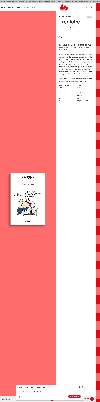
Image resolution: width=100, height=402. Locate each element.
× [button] (82, 387)
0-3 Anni (3, 7)
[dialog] (50, 392)
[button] (24, 397)
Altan (61, 28)
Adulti (33, 7)
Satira (69, 16)
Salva (89, 16)
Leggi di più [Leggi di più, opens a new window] (51, 392)
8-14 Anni (17, 7)
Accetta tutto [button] (74, 396)
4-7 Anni (10, 7)
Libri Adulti (62, 16)
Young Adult (26, 7)
